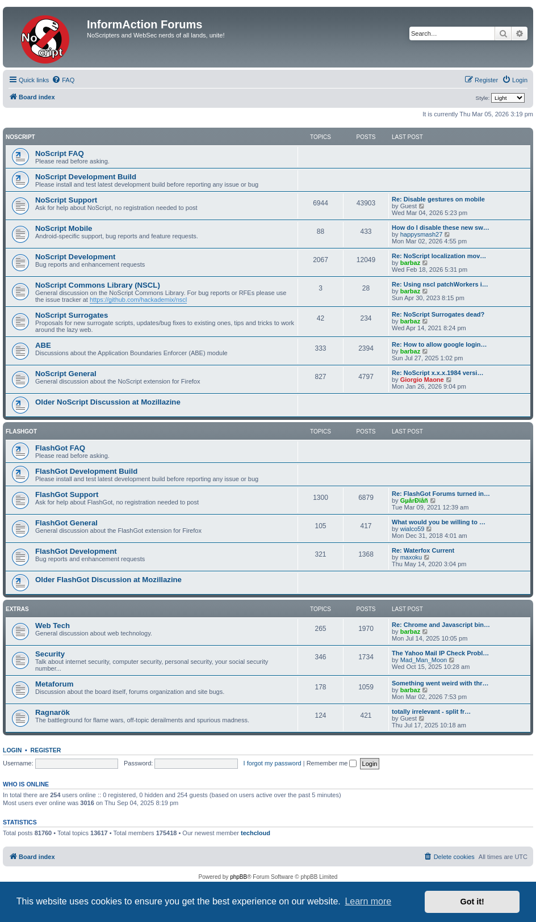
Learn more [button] (368, 901)
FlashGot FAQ (60, 448)
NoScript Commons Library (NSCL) (97, 285)
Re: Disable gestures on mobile (438, 199)
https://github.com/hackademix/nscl (138, 299)
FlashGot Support (66, 494)
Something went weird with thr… (440, 683)
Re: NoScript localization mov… (439, 255)
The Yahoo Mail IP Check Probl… (440, 653)
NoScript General (66, 373)
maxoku (411, 557)
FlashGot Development (76, 551)
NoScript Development (75, 256)
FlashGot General (66, 523)
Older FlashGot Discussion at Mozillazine (108, 579)
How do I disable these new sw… (440, 227)
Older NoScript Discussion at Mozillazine (108, 402)
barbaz (410, 262)
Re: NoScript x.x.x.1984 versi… (437, 372)
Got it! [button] (472, 901)
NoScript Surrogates (71, 315)
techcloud (255, 833)
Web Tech (52, 625)
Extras (17, 609)
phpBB (238, 877)
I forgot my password (273, 763)
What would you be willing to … (438, 522)
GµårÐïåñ (414, 500)
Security (50, 654)
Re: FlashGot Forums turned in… (441, 493)
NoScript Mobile (63, 228)
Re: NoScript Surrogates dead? (438, 314)
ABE (43, 345)
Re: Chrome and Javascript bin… (441, 624)
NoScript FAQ (59, 153)
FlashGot (21, 431)
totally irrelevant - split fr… (431, 711)
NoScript (20, 137)
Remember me (332, 763)
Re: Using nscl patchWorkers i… (440, 284)
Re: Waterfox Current (423, 550)
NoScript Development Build (85, 176)
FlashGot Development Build (86, 471)
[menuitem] (63, 80)
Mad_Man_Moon (423, 659)
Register (46, 750)
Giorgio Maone (422, 379)
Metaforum (54, 684)
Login (12, 750)
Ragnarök (52, 712)
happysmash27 (421, 234)
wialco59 (412, 528)
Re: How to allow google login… (439, 344)
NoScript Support (66, 200)
